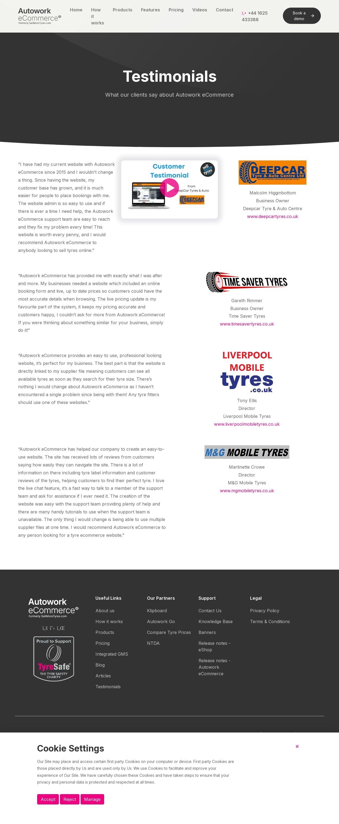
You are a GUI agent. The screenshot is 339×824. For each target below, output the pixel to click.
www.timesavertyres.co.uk (247, 324)
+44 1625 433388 (255, 16)
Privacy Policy (264, 610)
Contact (224, 9)
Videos (199, 9)
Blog (100, 665)
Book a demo (303, 16)
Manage (92, 799)
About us (104, 610)
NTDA (153, 643)
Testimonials (108, 686)
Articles (103, 675)
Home (76, 9)
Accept (48, 799)
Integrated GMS (111, 654)
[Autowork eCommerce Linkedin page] (61, 628)
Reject (69, 799)
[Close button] (299, 750)
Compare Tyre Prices (169, 632)
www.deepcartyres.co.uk (272, 216)
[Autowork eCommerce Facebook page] (44, 628)
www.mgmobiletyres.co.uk (247, 490)
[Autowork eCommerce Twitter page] (52, 628)
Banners (207, 632)
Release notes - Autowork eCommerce (215, 667)
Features (150, 9)
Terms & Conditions (270, 621)
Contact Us (210, 610)
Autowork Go (161, 621)
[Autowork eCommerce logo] (39, 16)
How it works (97, 16)
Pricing (176, 9)
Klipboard (157, 610)
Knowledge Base (216, 621)
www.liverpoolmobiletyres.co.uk (247, 424)
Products (122, 9)
